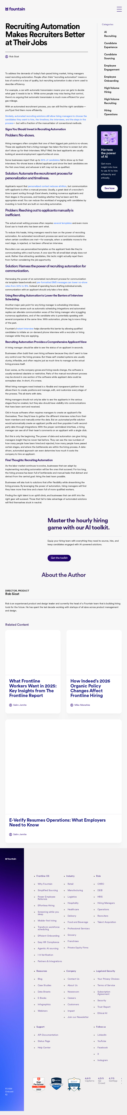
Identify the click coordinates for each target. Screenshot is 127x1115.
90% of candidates (50, 160)
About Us (72, 985)
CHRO (100, 884)
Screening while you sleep (48, 913)
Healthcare (73, 909)
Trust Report (104, 1007)
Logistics (72, 897)
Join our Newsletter (78, 1017)
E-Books (42, 998)
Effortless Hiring (46, 905)
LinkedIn (101, 1035)
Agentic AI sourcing (48, 948)
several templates (63, 223)
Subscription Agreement (103, 993)
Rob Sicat (14, 56)
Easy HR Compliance (48, 942)
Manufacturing (75, 890)
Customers (73, 1004)
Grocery (72, 935)
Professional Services (79, 928)
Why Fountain (45, 884)
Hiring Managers (106, 903)
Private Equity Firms (78, 948)
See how (110, 188)
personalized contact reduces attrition (47, 186)
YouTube (101, 1041)
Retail (71, 884)
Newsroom (73, 992)
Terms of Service (106, 985)
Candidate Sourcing (110, 56)
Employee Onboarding (111, 79)
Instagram (102, 1060)
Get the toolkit (59, 569)
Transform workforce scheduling (49, 928)
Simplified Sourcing (48, 890)
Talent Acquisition (106, 922)
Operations (103, 909)
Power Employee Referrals (46, 898)
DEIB (100, 890)
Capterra (89, 1081)
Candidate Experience (110, 45)
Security (101, 1000)
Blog (40, 979)
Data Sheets (44, 992)
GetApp (113, 1081)
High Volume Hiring (111, 90)
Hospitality (73, 903)
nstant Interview (25, 329)
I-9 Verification (45, 955)
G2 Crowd (101, 1082)
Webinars (42, 1011)
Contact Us (73, 979)
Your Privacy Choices (108, 979)
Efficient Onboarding (49, 936)
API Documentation (48, 1035)
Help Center (44, 1048)
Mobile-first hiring (47, 921)
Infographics (44, 1004)
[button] (119, 9)
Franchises (73, 941)
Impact (71, 1011)
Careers (72, 998)
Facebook (102, 1048)
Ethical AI (102, 1013)
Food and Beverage (78, 922)
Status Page (44, 1041)
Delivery (72, 916)
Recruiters (102, 916)
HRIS (100, 897)
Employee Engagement (111, 68)
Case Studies (44, 985)
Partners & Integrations (50, 961)
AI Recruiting (110, 34)
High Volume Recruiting (111, 101)
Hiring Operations (110, 112)
